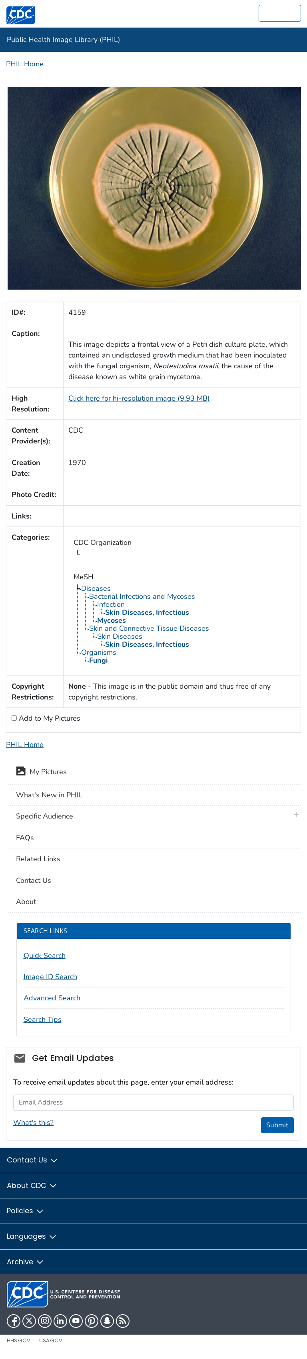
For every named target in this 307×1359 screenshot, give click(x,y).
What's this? (33, 1122)
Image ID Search (50, 977)
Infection (111, 604)
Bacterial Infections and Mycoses (142, 596)
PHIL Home (25, 64)
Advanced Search (52, 998)
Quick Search (45, 955)
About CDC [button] (32, 1185)
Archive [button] (25, 1262)
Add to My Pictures (48, 718)
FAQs (25, 837)
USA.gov (50, 1340)
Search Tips (43, 1019)
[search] (280, 13)
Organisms (98, 652)
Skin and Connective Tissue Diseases (149, 628)
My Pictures (41, 772)
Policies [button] (25, 1211)
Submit (277, 1125)
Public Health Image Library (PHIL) (63, 39)
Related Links (38, 859)
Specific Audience (44, 816)
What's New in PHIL (49, 795)
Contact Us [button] (32, 1160)
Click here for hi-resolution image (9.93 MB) (139, 398)
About (26, 901)
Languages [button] (32, 1236)
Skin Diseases (119, 636)
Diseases (96, 588)
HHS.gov (18, 1340)
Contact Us (33, 880)
